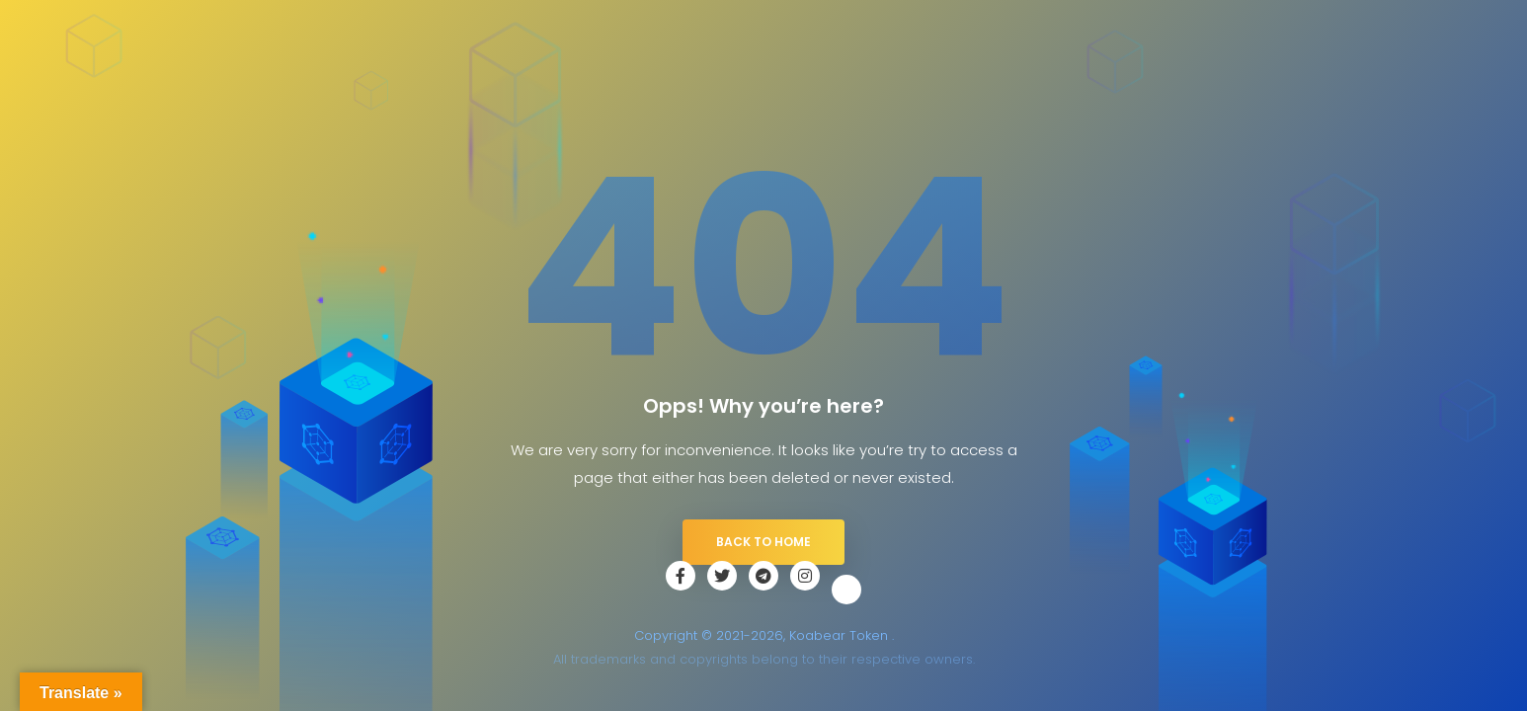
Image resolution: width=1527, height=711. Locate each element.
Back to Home (763, 541)
